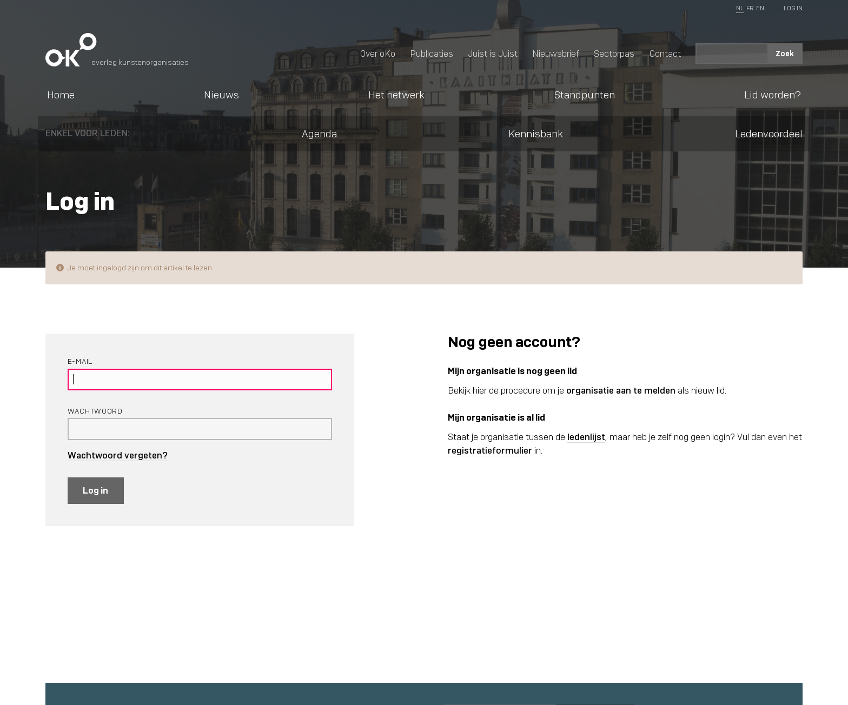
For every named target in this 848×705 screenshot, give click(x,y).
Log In (793, 8)
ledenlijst (586, 437)
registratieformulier (490, 450)
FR (749, 8)
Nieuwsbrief (555, 53)
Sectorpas (614, 53)
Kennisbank (535, 133)
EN (760, 8)
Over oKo (377, 53)
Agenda (319, 133)
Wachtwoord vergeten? (118, 455)
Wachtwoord (95, 411)
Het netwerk (396, 95)
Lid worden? (772, 95)
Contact (665, 53)
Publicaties (431, 53)
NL (740, 8)
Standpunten (584, 95)
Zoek (785, 53)
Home (61, 95)
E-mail (80, 361)
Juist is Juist (493, 53)
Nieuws (221, 95)
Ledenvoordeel (769, 133)
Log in (95, 490)
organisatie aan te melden (620, 390)
